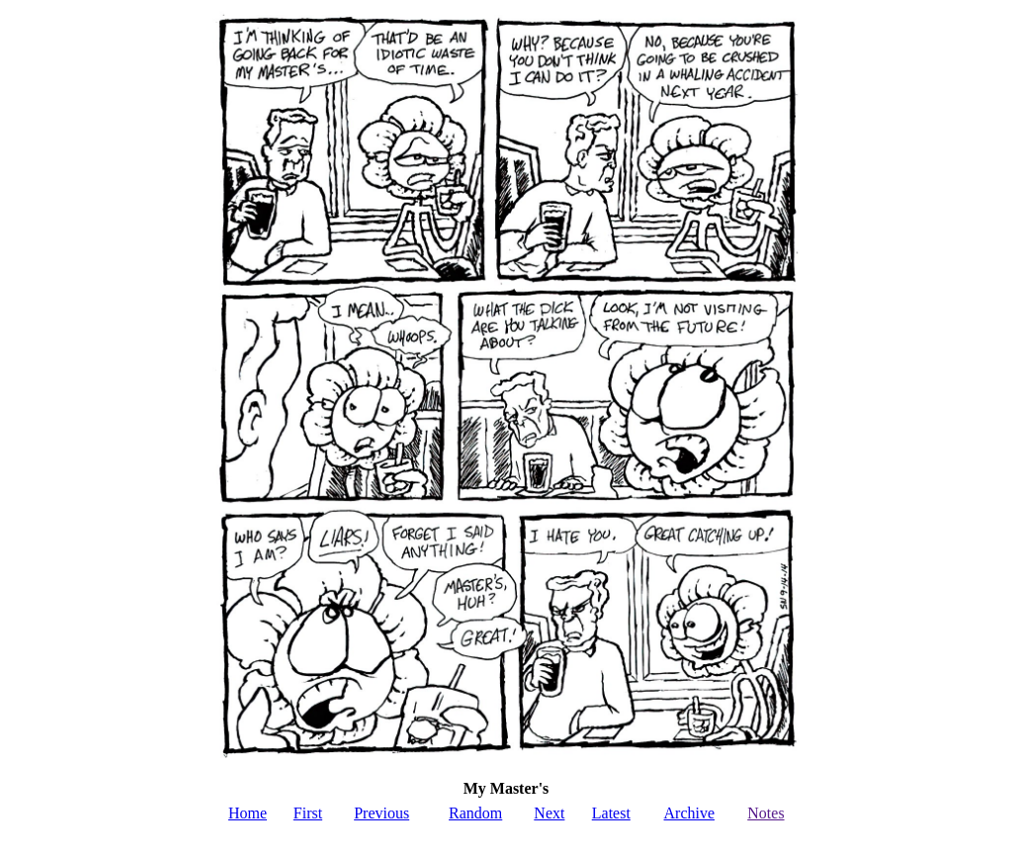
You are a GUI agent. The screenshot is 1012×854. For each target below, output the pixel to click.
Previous (381, 813)
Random (475, 813)
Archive (690, 813)
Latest (611, 813)
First (308, 813)
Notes (765, 813)
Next (549, 813)
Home (247, 813)
